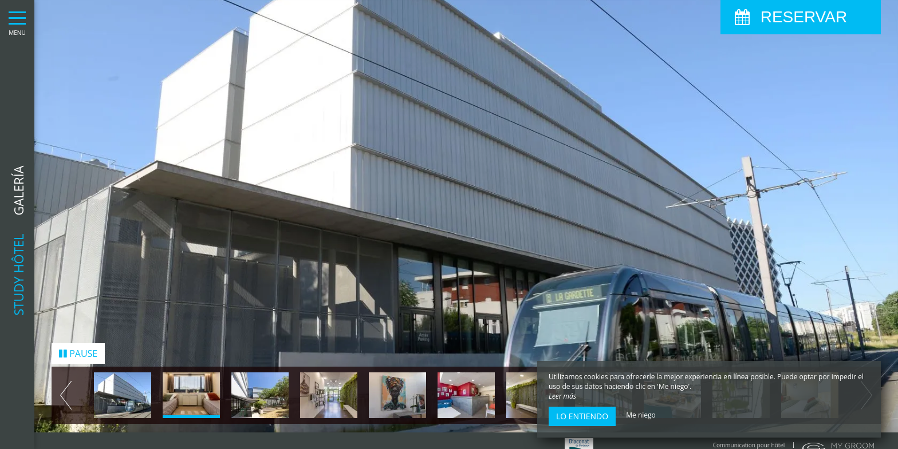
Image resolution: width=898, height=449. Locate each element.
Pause (78, 347)
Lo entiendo (582, 416)
